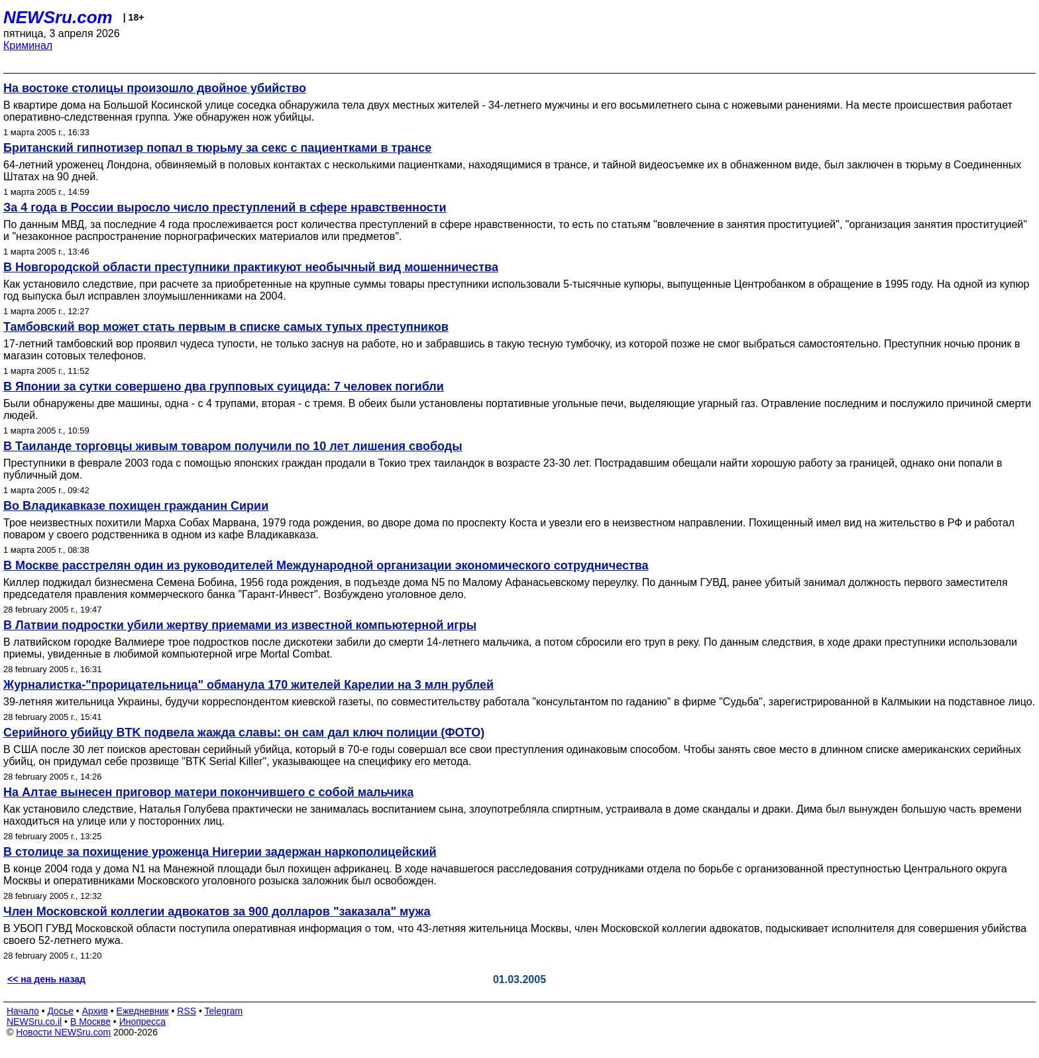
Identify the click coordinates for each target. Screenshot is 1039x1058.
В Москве (90, 1021)
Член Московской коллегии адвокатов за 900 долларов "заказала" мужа (216, 911)
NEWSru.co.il (34, 1021)
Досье (60, 1011)
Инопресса (142, 1021)
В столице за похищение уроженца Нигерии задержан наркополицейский (220, 851)
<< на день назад (46, 979)
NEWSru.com (58, 17)
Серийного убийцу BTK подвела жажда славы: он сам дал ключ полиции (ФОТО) (243, 732)
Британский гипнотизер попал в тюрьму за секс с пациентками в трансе (217, 147)
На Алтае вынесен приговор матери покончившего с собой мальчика (208, 792)
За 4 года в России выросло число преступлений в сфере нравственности (225, 207)
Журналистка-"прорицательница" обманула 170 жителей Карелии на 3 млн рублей (248, 684)
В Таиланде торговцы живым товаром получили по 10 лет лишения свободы (233, 446)
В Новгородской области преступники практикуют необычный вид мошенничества (250, 267)
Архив (95, 1011)
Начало (23, 1011)
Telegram (224, 1011)
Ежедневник (143, 1011)
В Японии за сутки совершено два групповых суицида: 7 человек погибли (223, 386)
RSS (186, 1011)
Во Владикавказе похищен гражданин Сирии (135, 505)
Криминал (27, 45)
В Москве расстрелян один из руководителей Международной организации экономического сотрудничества (326, 565)
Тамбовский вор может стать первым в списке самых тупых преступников (226, 326)
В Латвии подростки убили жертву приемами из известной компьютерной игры (239, 625)
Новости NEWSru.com (63, 1032)
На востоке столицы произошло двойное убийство (154, 88)
